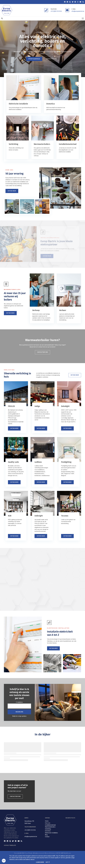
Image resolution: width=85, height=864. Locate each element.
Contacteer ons (51, 59)
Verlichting (48, 829)
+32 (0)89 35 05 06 (56, 11)
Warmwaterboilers (50, 827)
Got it (48, 862)
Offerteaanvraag (34, 59)
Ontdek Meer (12, 191)
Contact (47, 836)
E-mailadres (19, 702)
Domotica (47, 831)
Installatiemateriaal (50, 825)
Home (46, 821)
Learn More (40, 862)
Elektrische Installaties (51, 833)
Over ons (47, 823)
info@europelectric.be (78, 11)
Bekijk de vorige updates (19, 716)
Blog (46, 835)
